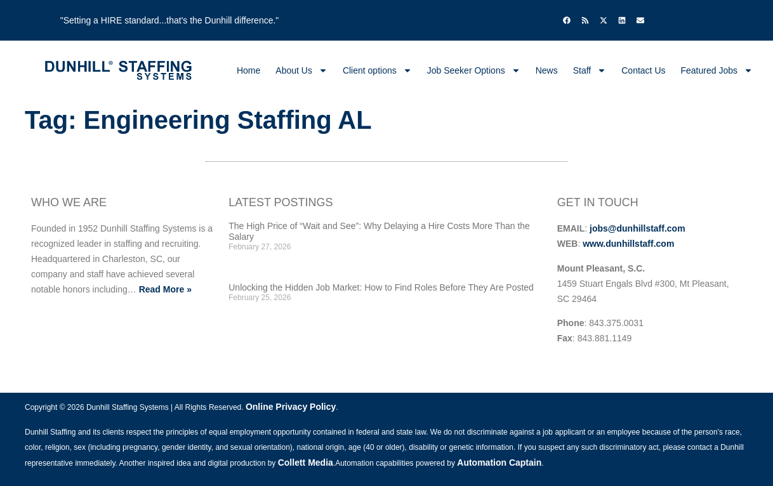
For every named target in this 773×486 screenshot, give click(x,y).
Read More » (165, 289)
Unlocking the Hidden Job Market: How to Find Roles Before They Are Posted (381, 287)
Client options (377, 70)
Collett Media (305, 462)
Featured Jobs (717, 70)
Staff (590, 70)
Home (248, 70)
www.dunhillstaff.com (628, 244)
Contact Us (643, 70)
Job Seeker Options (473, 70)
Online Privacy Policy (291, 407)
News (547, 70)
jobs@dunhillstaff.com (637, 228)
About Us (301, 70)
